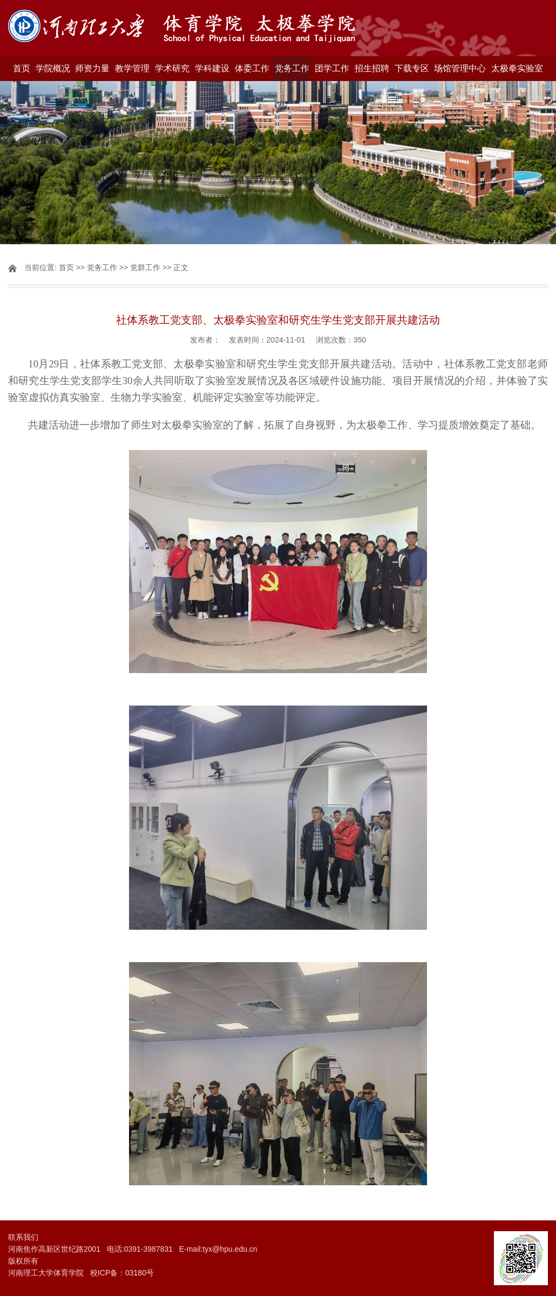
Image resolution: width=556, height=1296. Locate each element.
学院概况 (53, 68)
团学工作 (332, 68)
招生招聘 (372, 68)
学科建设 (212, 68)
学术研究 (172, 68)
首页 (21, 68)
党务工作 (292, 68)
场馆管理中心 (460, 68)
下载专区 (412, 68)
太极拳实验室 (517, 68)
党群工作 (145, 267)
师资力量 (92, 68)
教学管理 (132, 68)
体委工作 (252, 68)
